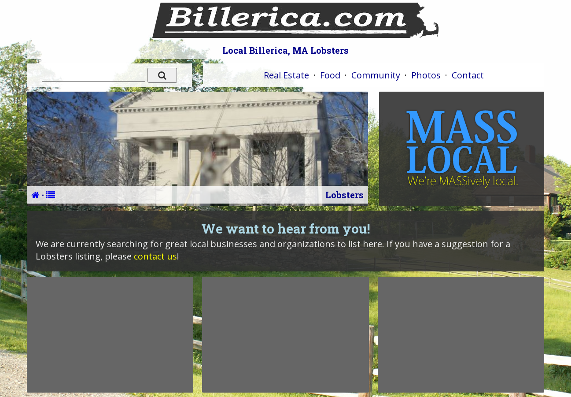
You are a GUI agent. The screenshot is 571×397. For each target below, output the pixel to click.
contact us (155, 256)
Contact (468, 75)
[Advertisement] (110, 334)
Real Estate (286, 75)
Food (330, 75)
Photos (426, 75)
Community (375, 75)
